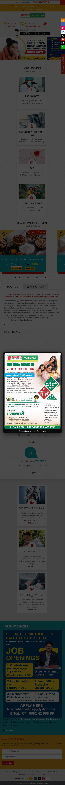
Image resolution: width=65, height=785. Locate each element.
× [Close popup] (59, 354)
